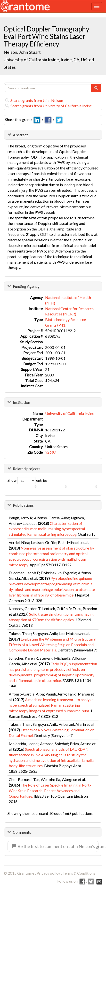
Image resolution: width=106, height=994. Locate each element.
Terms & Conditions (79, 873)
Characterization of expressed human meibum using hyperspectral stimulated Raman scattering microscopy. (47, 529)
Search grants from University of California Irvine (48, 105)
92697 (50, 452)
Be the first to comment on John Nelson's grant (55, 846)
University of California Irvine (69, 413)
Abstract (20, 134)
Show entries (28, 480)
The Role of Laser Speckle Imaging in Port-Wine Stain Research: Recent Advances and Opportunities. (50, 790)
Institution (21, 402)
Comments (22, 832)
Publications (23, 505)
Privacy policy (48, 873)
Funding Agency (26, 286)
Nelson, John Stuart (22, 52)
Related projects (26, 468)
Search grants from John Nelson (34, 100)
